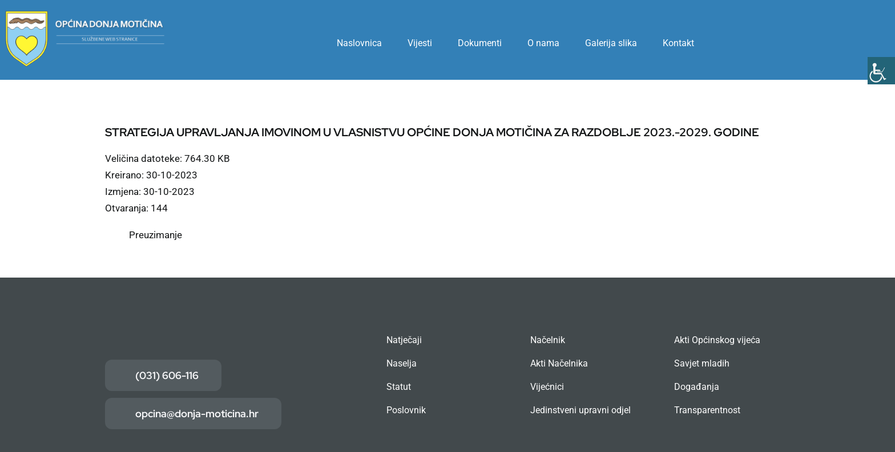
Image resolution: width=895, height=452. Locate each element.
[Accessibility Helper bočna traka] (881, 70)
